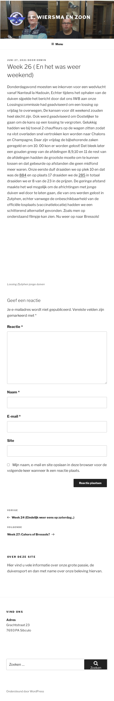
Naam (13, 392)
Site (10, 440)
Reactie (15, 327)
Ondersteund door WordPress (25, 691)
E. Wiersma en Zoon (60, 17)
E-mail (14, 416)
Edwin (41, 60)
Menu (57, 44)
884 (22, 175)
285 (81, 175)
